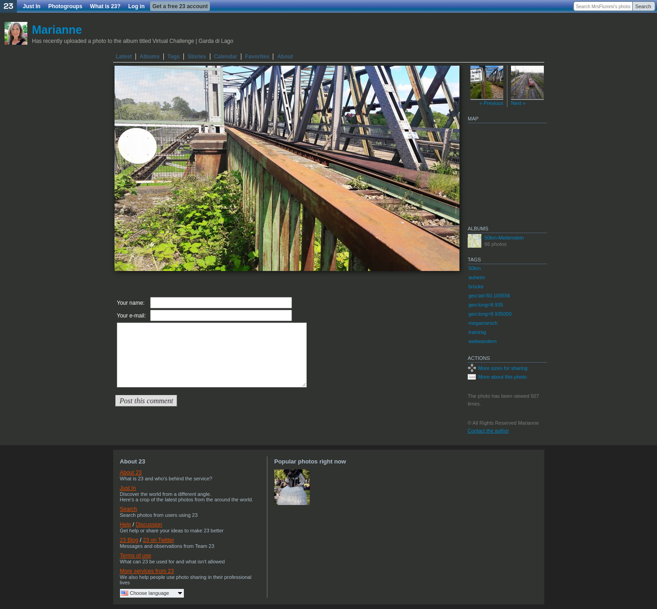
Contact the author (488, 430)
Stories (197, 56)
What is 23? (105, 6)
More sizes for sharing (502, 368)
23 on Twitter (158, 540)
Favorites (257, 56)
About (285, 56)
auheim (477, 277)
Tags (173, 56)
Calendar (225, 56)
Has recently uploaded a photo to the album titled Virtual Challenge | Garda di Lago (132, 41)
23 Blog (129, 540)
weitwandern (483, 341)
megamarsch (483, 323)
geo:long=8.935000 (490, 314)
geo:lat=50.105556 (489, 295)
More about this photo (502, 377)
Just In (32, 6)
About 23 (131, 472)
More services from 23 (147, 571)
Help (125, 524)
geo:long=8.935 (486, 304)
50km (475, 268)
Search (643, 6)
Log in (136, 6)
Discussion (149, 524)
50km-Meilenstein (504, 237)
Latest (124, 56)
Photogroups (65, 6)
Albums (150, 56)
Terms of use (135, 555)
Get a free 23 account (180, 6)
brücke (476, 286)
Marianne (57, 29)
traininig (477, 332)
